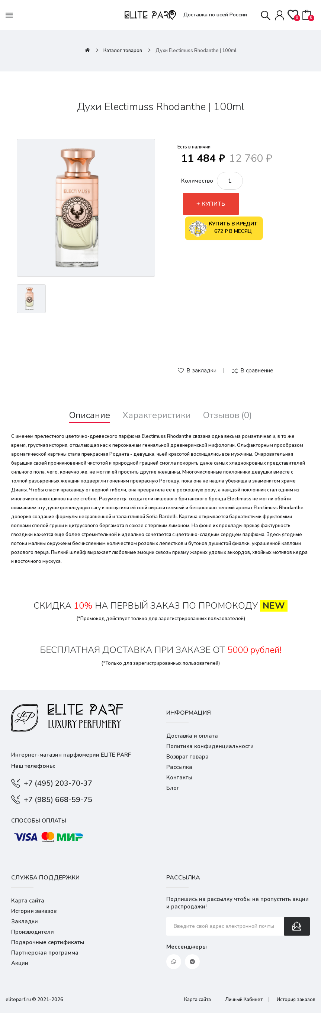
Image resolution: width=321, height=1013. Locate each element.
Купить (213, 204)
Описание (89, 415)
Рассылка (179, 767)
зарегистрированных (182, 618)
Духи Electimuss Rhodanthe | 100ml (196, 50)
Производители (32, 932)
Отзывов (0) (227, 415)
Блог (172, 788)
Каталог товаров (122, 50)
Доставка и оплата (192, 736)
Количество (197, 181)
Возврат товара (187, 756)
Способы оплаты (38, 820)
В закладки (201, 370)
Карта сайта (27, 900)
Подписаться (297, 926)
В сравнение (256, 370)
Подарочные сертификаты (47, 942)
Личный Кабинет (244, 999)
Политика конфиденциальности (210, 746)
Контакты (179, 777)
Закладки (24, 921)
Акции (19, 963)
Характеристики (156, 415)
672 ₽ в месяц (223, 228)
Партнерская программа (44, 952)
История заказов (34, 911)
